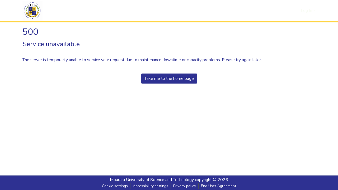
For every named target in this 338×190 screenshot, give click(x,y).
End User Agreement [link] (218, 185)
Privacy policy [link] (184, 185)
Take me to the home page (169, 78)
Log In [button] (307, 10)
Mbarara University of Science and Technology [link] (152, 180)
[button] (32, 11)
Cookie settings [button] (115, 185)
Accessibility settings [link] (150, 185)
